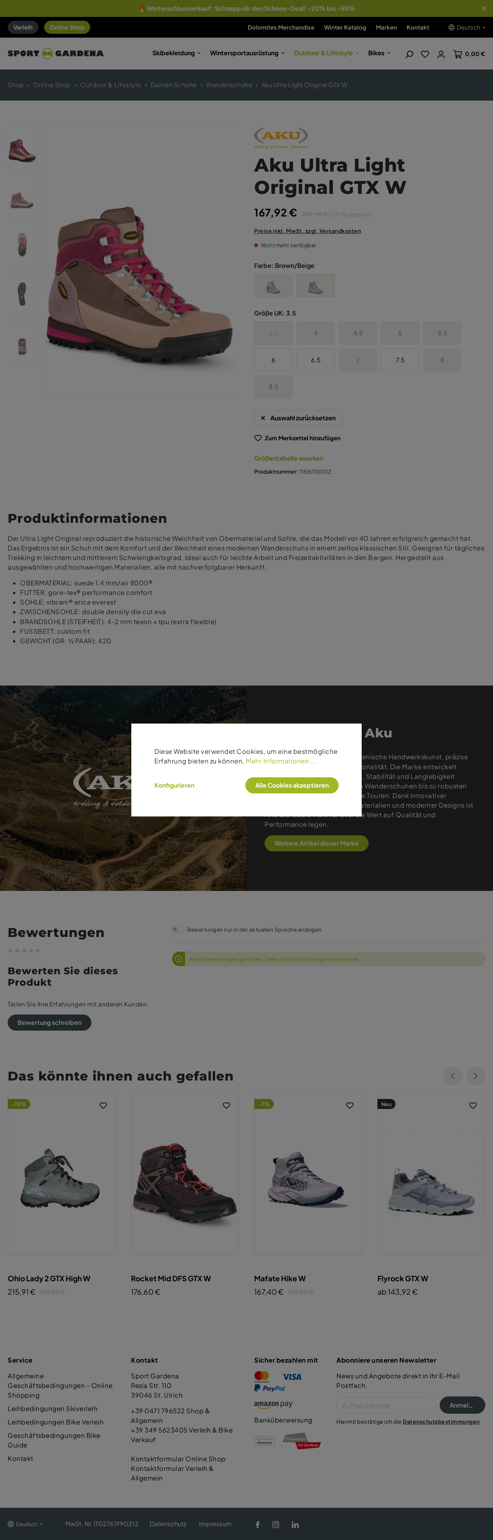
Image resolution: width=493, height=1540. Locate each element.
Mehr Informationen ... (281, 761)
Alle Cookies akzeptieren (292, 785)
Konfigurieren (174, 785)
